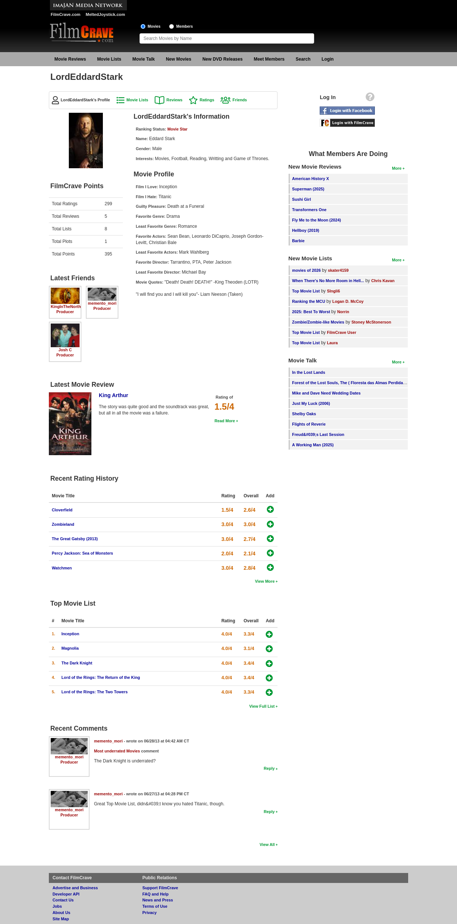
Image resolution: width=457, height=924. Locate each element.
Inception (70, 634)
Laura (332, 343)
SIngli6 (333, 291)
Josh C (65, 350)
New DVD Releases (222, 59)
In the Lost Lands (308, 372)
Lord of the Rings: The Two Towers (94, 692)
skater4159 (338, 270)
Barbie (298, 240)
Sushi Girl (301, 199)
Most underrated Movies (117, 751)
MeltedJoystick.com (105, 14)
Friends (239, 100)
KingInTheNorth (66, 306)
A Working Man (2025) (312, 445)
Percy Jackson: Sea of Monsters (82, 553)
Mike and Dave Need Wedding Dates (326, 393)
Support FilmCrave (160, 888)
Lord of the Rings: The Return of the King (100, 677)
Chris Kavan (382, 280)
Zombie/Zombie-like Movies (318, 322)
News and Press (157, 900)
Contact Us (63, 900)
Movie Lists (109, 59)
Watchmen (62, 568)
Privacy (149, 912)
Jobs (57, 906)
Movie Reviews (70, 59)
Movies (154, 26)
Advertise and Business (75, 888)
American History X (310, 178)
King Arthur (113, 395)
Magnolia (70, 648)
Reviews (174, 100)
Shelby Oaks (304, 414)
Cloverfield (62, 510)
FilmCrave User (341, 332)
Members (184, 26)
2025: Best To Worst (311, 311)
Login (328, 59)
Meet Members (269, 59)
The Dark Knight (76, 663)
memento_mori (102, 303)
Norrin (343, 311)
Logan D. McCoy (348, 301)
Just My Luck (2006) (311, 403)
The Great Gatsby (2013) (75, 539)
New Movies (178, 59)
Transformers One (309, 209)
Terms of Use (155, 906)
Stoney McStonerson (371, 322)
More (396, 168)
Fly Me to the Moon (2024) (316, 220)
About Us (61, 912)
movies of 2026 (306, 270)
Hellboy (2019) (305, 230)
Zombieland (63, 524)
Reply (269, 768)
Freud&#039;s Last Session (318, 434)
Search (303, 59)
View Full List (262, 706)
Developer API (66, 894)
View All (267, 844)
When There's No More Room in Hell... (328, 280)
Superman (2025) (308, 189)
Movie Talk (143, 59)
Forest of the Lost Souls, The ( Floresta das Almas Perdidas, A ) (352, 382)
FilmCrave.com (65, 14)
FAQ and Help (155, 894)
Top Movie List (306, 291)
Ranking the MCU (308, 301)
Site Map (61, 919)
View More (265, 581)
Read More (225, 421)
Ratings (206, 100)
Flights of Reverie (309, 424)
